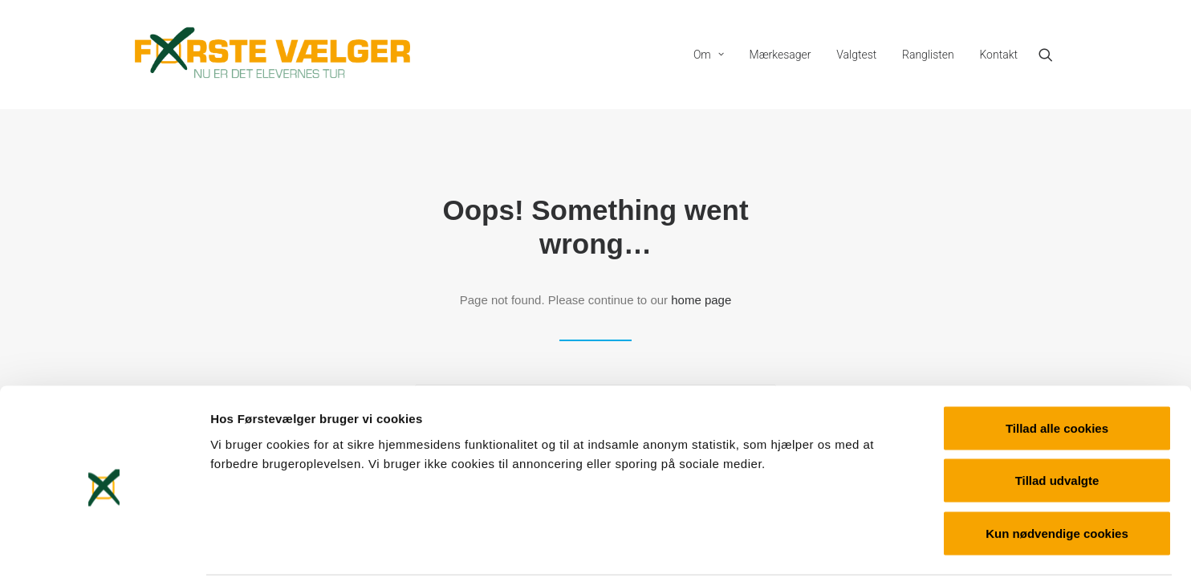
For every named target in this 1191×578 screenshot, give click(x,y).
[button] (1053, 54)
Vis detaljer (834, 546)
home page (701, 300)
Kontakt (998, 54)
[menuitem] (708, 54)
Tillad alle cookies (1057, 367)
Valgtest (856, 54)
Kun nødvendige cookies (1057, 472)
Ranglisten (928, 54)
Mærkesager (780, 54)
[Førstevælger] (273, 54)
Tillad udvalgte (1057, 420)
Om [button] (708, 54)
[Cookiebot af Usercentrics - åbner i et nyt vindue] (104, 547)
